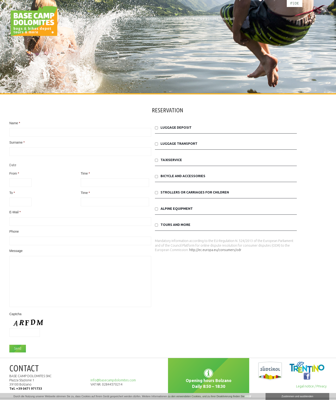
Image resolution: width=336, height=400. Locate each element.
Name (14, 123)
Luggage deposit (176, 127)
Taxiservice (171, 160)
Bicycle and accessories (183, 176)
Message (16, 251)
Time (85, 173)
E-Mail (15, 212)
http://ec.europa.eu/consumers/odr (215, 250)
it (291, 3)
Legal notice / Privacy (311, 386)
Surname (17, 142)
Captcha (15, 314)
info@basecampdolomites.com (113, 380)
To (12, 193)
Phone (14, 231)
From (14, 173)
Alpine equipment (177, 208)
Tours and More (175, 225)
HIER (248, 396)
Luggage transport (179, 143)
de (297, 3)
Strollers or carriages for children (195, 192)
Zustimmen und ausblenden (297, 396)
